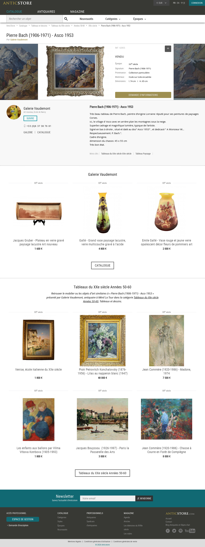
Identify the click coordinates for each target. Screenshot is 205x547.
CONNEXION (197, 2)
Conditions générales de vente (125, 541)
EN (178, 2)
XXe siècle (93, 25)
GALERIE (28, 132)
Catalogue (23, 25)
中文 (183, 2)
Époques (61, 525)
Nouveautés (86, 19)
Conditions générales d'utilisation (97, 541)
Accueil (169, 518)
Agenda (127, 517)
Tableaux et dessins (39, 25)
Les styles (128, 533)
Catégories (61, 517)
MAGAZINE (77, 11)
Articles (127, 521)
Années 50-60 (79, 25)
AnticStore (10, 25)
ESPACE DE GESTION (22, 519)
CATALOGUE (14, 11)
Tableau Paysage (143, 154)
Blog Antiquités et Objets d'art (178, 524)
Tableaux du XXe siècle (60, 25)
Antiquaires (91, 517)
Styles (59, 521)
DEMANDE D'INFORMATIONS (143, 95)
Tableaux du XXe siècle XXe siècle (116, 154)
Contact (169, 521)
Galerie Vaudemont (37, 108)
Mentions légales (74, 541)
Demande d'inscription (18, 525)
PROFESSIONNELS (95, 513)
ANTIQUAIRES (46, 11)
